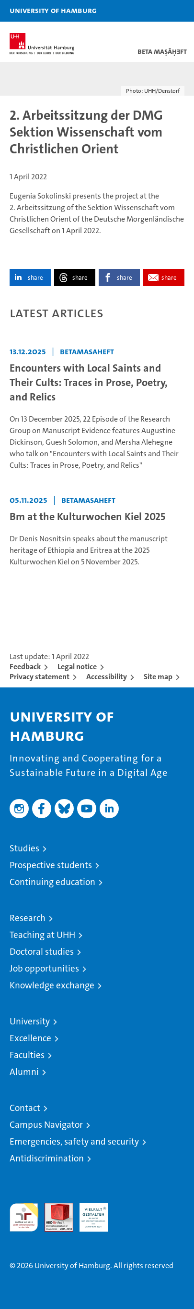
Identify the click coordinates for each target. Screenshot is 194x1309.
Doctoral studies (42, 952)
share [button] (35, 278)
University (30, 1021)
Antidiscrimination (47, 1158)
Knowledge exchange (52, 985)
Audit (54, 1208)
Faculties (27, 1055)
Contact (25, 1108)
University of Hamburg (53, 10)
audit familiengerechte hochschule (24, 1217)
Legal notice (77, 666)
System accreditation (128, 1213)
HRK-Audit (89, 1213)
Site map (158, 677)
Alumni (24, 1072)
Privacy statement (39, 677)
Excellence (30, 1038)
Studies (24, 848)
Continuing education (52, 882)
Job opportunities (44, 968)
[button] (157, 11)
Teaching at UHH (42, 935)
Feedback (25, 666)
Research (28, 918)
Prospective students (51, 865)
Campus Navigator (46, 1125)
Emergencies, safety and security (74, 1141)
